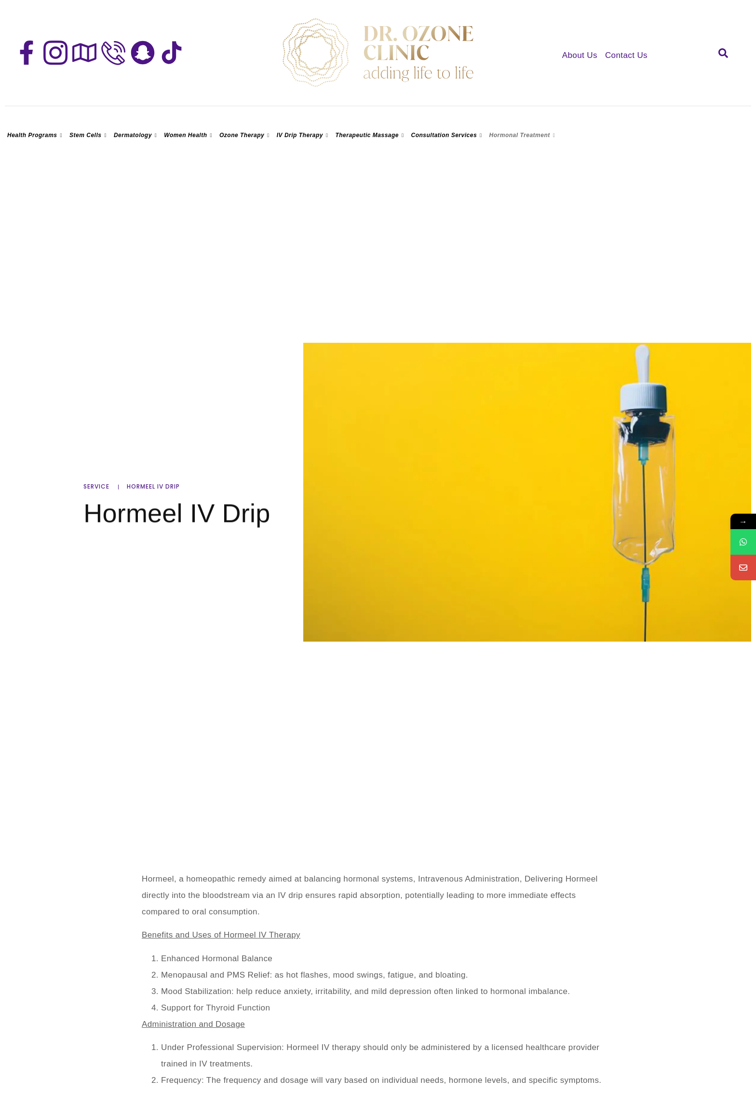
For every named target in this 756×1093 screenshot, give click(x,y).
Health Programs (36, 135)
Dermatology (136, 135)
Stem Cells (89, 135)
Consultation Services (448, 135)
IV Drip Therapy (304, 135)
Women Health (189, 135)
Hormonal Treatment (523, 135)
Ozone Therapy (245, 135)
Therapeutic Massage (370, 135)
